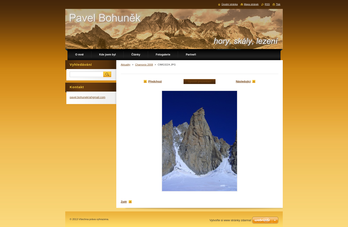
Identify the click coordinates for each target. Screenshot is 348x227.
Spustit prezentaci (199, 81)
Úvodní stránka (229, 4)
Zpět (124, 201)
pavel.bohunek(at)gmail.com (87, 97)
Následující (243, 81)
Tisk (278, 4)
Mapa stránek (251, 4)
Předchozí (155, 81)
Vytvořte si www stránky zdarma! (230, 220)
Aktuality (125, 64)
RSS (267, 4)
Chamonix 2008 (144, 64)
